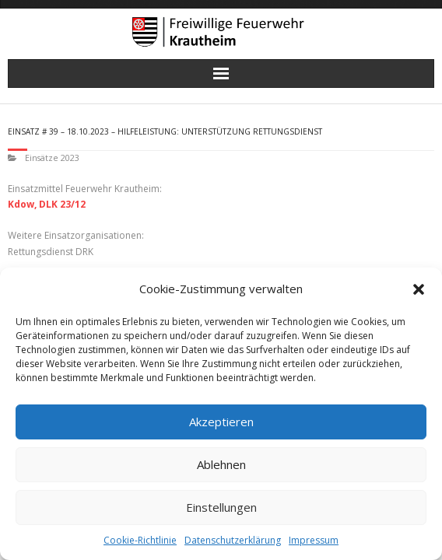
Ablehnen (221, 464)
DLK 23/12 (62, 204)
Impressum (314, 540)
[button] (418, 289)
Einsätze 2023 (52, 157)
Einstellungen (221, 507)
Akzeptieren (221, 421)
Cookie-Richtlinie (140, 540)
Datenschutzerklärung (232, 540)
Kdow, (22, 204)
